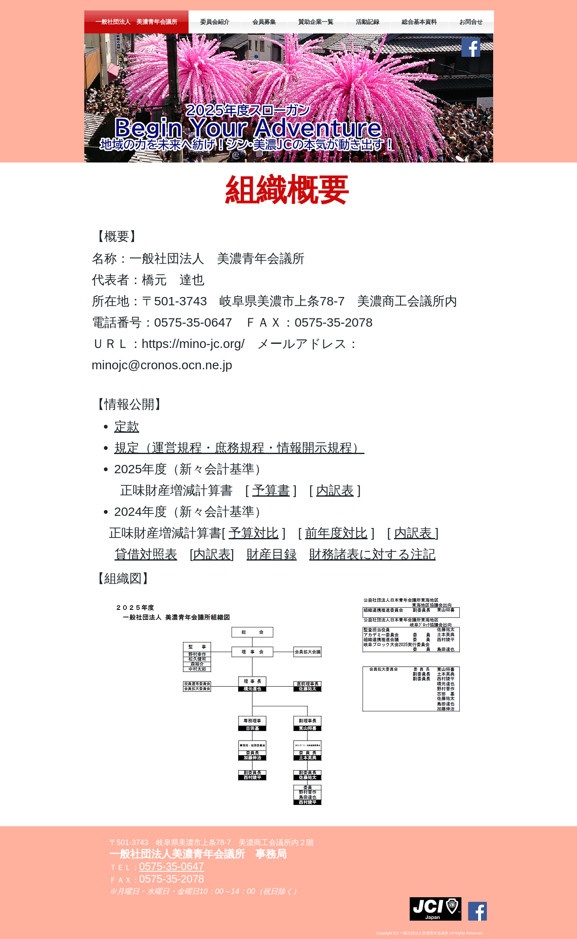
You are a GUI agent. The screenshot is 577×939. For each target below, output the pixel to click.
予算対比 (254, 533)
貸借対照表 (146, 554)
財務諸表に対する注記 (372, 554)
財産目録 (272, 554)
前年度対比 (336, 533)
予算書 (271, 490)
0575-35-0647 (171, 866)
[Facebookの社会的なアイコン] (470, 47)
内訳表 (335, 490)
